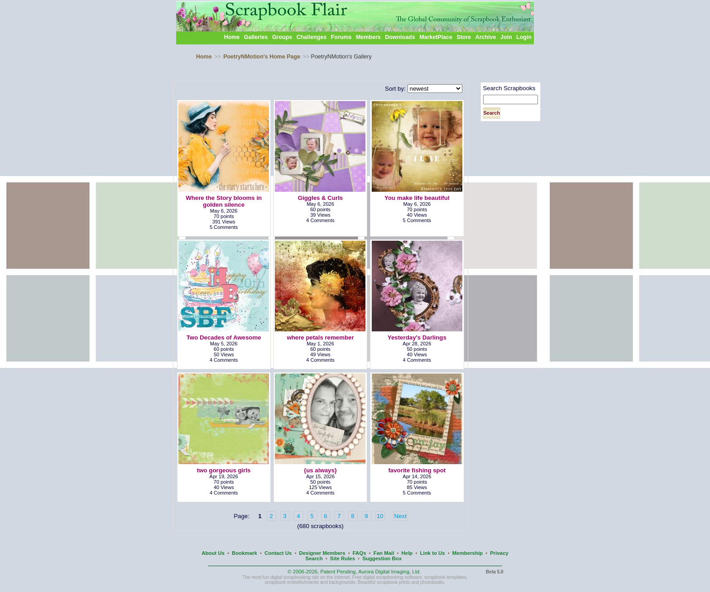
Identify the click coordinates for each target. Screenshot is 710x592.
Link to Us (432, 553)
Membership (467, 553)
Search (314, 558)
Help (407, 553)
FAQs (359, 553)
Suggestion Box (382, 558)
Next (400, 516)
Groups (282, 37)
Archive (485, 37)
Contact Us (278, 553)
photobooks (432, 582)
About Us (213, 553)
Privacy (499, 553)
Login (524, 37)
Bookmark (244, 553)
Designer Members (322, 553)
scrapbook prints (393, 582)
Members (368, 37)
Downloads (400, 37)
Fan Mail (384, 553)
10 (380, 516)
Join (506, 37)
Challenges (312, 37)
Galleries (256, 37)
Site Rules (342, 558)
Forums (341, 37)
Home (232, 37)
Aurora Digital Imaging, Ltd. (389, 571)
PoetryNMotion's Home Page (261, 56)
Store (463, 37)
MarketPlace (435, 37)
